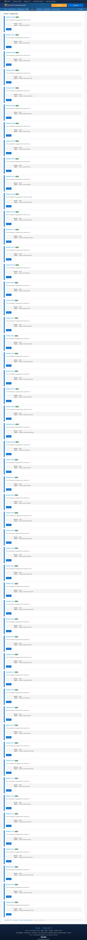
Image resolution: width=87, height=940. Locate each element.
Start (6, 9)
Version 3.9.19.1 (11, 141)
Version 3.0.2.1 (10, 867)
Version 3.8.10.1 (11, 442)
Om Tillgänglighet (19, 932)
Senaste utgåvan (12, 9)
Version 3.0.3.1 (10, 849)
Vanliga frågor (47, 9)
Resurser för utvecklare (51, 1)
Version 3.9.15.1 (11, 212)
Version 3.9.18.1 (11, 159)
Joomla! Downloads (15, 5)
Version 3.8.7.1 (10, 477)
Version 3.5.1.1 (10, 707)
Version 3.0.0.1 (10, 902)
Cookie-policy (34, 932)
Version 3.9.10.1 (11, 265)
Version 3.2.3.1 (10, 814)
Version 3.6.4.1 (10, 619)
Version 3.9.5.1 (10, 300)
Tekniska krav (39, 9)
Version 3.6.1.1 (10, 672)
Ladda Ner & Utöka (17, 1)
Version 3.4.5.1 (10, 760)
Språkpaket (32, 9)
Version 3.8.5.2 (10, 513)
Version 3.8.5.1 (10, 530)
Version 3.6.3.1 (10, 636)
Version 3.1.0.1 (10, 831)
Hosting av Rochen (43, 939)
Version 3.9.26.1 (11, 52)
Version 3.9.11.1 (11, 247)
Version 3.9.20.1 (11, 123)
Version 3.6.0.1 (10, 690)
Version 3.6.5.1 (10, 601)
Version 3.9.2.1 (10, 336)
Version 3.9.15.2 (11, 194)
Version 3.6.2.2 (10, 654)
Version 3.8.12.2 (11, 406)
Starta (75, 5)
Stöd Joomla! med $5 (42, 932)
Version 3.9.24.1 (11, 70)
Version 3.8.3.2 (10, 566)
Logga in (69, 932)
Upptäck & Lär (27, 1)
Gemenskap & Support (38, 1)
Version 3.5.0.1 (10, 725)
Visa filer (9, 29)
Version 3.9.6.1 (10, 282)
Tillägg (26, 9)
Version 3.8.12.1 (11, 424)
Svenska (80, 9)
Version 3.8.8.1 (10, 459)
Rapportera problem (62, 932)
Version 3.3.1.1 (10, 778)
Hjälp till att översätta (52, 932)
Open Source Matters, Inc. (40, 934)
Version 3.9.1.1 (10, 353)
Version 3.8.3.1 (10, 583)
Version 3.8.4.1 (10, 548)
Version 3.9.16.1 (11, 176)
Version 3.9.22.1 (11, 105)
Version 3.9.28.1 (11, 17)
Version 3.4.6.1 (10, 743)
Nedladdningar (20, 9)
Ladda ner (59, 5)
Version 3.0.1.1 (10, 884)
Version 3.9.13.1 (11, 229)
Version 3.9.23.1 (11, 88)
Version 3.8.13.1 (11, 389)
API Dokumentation (56, 9)
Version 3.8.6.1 (10, 495)
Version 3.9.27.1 (11, 35)
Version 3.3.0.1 (10, 796)
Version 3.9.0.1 (10, 371)
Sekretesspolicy (27, 932)
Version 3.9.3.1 (10, 318)
